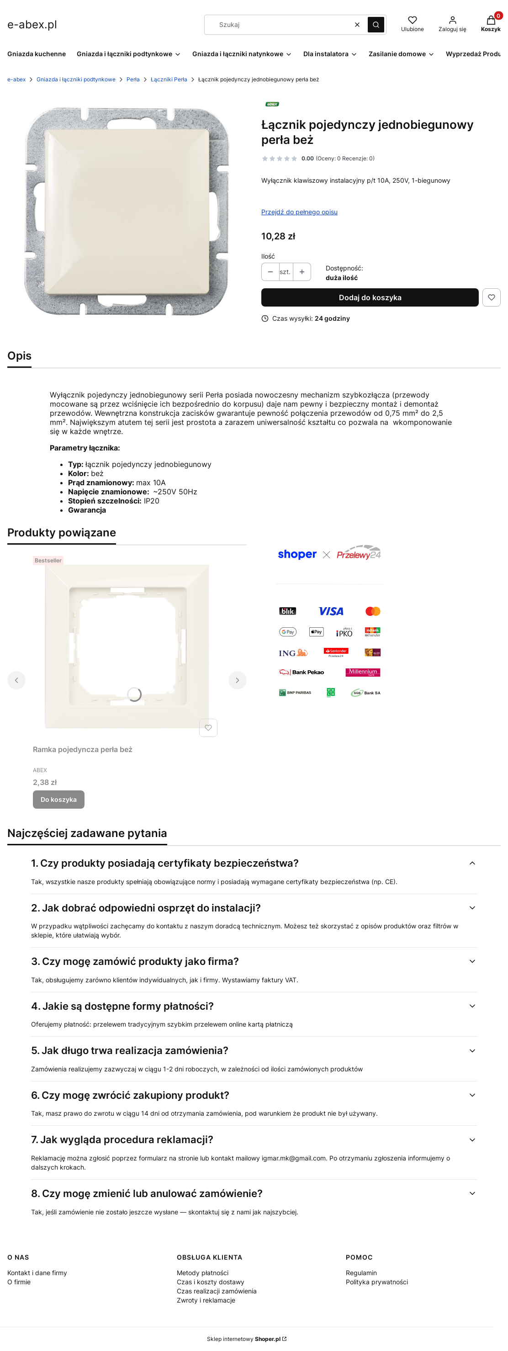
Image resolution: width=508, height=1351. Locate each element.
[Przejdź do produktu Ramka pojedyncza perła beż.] (127, 646)
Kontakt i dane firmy (37, 1273)
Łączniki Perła (169, 79)
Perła (133, 79)
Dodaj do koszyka (370, 297)
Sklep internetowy (243, 1338)
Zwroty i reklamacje (206, 1300)
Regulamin (361, 1273)
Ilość (268, 256)
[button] (376, 24)
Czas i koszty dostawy (210, 1282)
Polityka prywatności (377, 1282)
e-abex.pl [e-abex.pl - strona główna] (32, 24)
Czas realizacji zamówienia (217, 1291)
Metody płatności (202, 1273)
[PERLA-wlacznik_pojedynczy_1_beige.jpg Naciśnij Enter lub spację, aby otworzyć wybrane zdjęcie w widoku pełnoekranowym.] (127, 211)
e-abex (16, 79)
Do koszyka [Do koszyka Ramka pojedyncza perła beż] (59, 799)
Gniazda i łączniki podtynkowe (76, 79)
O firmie (19, 1282)
